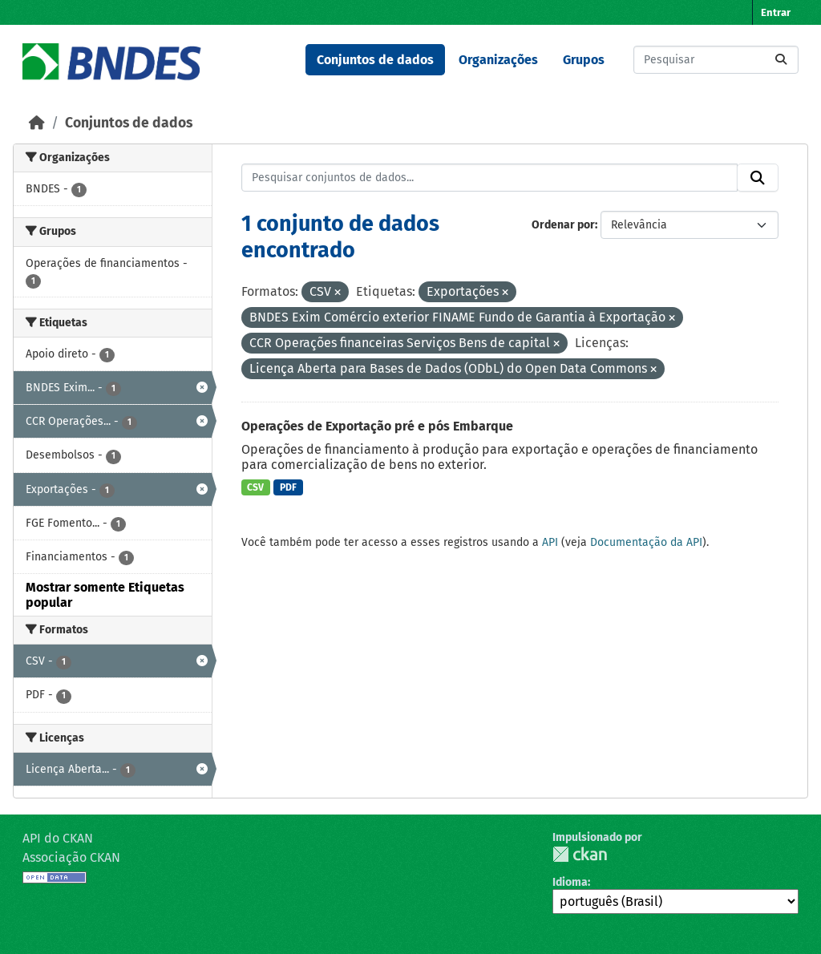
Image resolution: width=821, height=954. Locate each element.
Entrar (776, 12)
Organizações (498, 59)
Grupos (584, 59)
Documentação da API (646, 542)
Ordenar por (563, 225)
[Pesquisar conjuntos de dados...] (716, 60)
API (550, 542)
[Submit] (781, 60)
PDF (288, 487)
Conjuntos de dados (375, 59)
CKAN (579, 854)
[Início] (37, 123)
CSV (255, 487)
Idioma (570, 882)
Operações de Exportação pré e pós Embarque (377, 426)
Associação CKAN (71, 857)
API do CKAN (57, 838)
